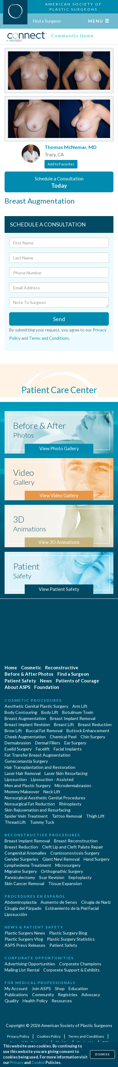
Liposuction (16, 779)
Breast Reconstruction (76, 840)
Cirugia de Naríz (96, 902)
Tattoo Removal (67, 816)
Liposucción (16, 914)
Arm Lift (80, 706)
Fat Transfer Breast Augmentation (37, 755)
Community (43, 994)
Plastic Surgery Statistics (71, 939)
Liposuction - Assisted (52, 779)
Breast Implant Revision (27, 724)
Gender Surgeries (21, 859)
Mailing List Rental (22, 969)
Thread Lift (15, 822)
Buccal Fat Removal (44, 730)
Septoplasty (79, 877)
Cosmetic (31, 667)
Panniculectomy (20, 877)
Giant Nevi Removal (61, 859)
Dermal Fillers (47, 742)
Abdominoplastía (21, 902)
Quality (12, 1000)
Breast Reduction (95, 724)
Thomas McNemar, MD (71, 147)
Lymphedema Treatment (28, 865)
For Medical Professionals (40, 982)
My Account (16, 988)
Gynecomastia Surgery (26, 761)
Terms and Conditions (49, 338)
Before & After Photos (29, 674)
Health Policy (35, 1000)
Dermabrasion (18, 742)
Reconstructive (61, 667)
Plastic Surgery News (25, 932)
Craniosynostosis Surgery (74, 852)
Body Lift (49, 712)
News (46, 680)
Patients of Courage (77, 680)
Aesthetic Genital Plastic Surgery (36, 706)
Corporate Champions (80, 963)
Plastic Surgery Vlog (24, 939)
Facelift (43, 748)
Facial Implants (68, 748)
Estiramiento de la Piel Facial (72, 908)
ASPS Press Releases (25, 945)
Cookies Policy (49, 1036)
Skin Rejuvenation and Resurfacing (37, 809)
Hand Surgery (96, 859)
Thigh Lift (95, 816)
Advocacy (90, 994)
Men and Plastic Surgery (28, 785)
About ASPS (17, 687)
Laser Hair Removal (23, 773)
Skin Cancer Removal (24, 883)
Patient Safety (20, 680)
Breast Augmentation (25, 718)
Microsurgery (67, 865)
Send (59, 319)
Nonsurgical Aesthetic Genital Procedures (45, 797)
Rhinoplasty (70, 803)
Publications (16, 994)
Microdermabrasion (73, 785)
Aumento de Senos (59, 902)
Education (78, 988)
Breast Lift (64, 724)
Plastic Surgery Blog (68, 932)
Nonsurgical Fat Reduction (30, 803)
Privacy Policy (18, 1036)
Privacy (16, 1062)
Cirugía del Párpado (23, 908)
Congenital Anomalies (25, 852)
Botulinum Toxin (77, 712)
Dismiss (102, 1054)
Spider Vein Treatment (26, 816)
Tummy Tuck (42, 822)
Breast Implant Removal (72, 718)
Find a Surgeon (47, 21)
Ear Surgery (75, 742)
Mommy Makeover (22, 791)
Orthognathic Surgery (62, 871)
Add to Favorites (61, 164)
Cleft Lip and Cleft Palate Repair (72, 846)
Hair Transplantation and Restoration (40, 767)
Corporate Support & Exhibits (71, 969)
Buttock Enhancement (87, 730)
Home (11, 667)
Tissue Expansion (65, 883)
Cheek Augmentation (25, 736)
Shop (60, 988)
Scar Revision (51, 877)
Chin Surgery (92, 736)
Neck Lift (51, 791)
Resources (62, 1000)
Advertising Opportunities (30, 963)
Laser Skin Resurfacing (66, 773)
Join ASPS (41, 988)
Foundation (46, 687)
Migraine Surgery (21, 871)
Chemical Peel (63, 736)
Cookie (38, 1062)
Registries (67, 994)
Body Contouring (21, 712)
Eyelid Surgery (18, 748)
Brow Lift (13, 730)
